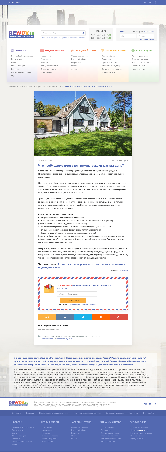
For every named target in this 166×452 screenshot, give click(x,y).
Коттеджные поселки (49, 66)
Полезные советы (139, 66)
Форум (74, 66)
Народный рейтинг (78, 59)
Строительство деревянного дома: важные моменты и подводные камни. (81, 265)
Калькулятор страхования (112, 69)
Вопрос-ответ (76, 62)
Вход (122, 31)
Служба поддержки (115, 407)
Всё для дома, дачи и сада (143, 62)
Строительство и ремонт (141, 59)
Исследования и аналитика (21, 72)
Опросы (74, 69)
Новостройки (46, 56)
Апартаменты (46, 59)
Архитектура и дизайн (140, 56)
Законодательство (109, 72)
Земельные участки (48, 69)
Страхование (107, 59)
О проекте (16, 407)
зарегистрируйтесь (64, 333)
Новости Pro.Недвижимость (22, 56)
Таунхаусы (45, 62)
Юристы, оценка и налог (111, 62)
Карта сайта (148, 407)
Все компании (46, 72)
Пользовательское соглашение (87, 407)
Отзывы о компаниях (79, 56)
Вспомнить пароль (147, 39)
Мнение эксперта (18, 66)
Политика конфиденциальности (53, 407)
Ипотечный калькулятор (111, 66)
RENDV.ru (123, 270)
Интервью (15, 69)
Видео (13, 76)
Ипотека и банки (108, 56)
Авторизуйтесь (48, 333)
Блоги (13, 62)
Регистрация (149, 31)
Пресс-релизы (17, 59)
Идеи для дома (138, 69)
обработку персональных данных (83, 299)
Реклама (30, 407)
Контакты (133, 407)
